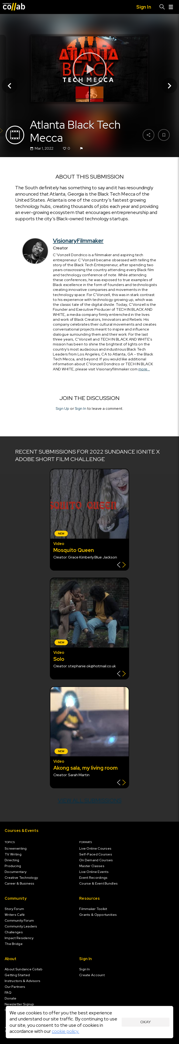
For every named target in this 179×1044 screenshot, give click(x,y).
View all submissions (89, 800)
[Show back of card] (121, 565)
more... (144, 369)
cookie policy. (65, 1031)
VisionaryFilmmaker (78, 241)
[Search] (162, 7)
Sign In (80, 408)
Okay (145, 1022)
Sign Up (62, 408)
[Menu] (171, 7)
